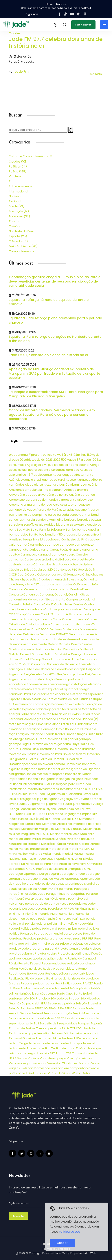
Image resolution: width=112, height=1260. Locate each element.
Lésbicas (73, 809)
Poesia (66, 919)
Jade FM (44, 794)
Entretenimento (20, 186)
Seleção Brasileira (88, 1003)
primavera (16, 944)
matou (77, 829)
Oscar (42, 889)
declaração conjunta (82, 629)
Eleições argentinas (70, 674)
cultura (45, 624)
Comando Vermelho (23, 589)
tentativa (91, 1028)
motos (73, 849)
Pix (23, 914)
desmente (39, 644)
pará (20, 899)
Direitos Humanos (21, 649)
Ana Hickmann (53, 490)
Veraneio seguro (20, 1063)
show (50, 1018)
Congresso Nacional (80, 599)
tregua (31, 1053)
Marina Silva (63, 829)
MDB (39, 834)
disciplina (56, 649)
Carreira (82, 554)
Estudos (84, 699)
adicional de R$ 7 (21, 475)
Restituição (17, 978)
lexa (88, 809)
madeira (88, 819)
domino (14, 659)
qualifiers (15, 958)
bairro (13, 515)
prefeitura (44, 938)
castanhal (16, 564)
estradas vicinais (66, 699)
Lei (82, 809)
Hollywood (45, 764)
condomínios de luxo (23, 599)
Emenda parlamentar (71, 679)
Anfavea (70, 490)
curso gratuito (70, 624)
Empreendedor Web (83, 1253)
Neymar (76, 859)
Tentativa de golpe (22, 1033)
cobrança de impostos (56, 584)
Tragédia (25, 1043)
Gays (75, 744)
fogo (12, 734)
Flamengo (48, 729)
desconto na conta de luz (48, 639)
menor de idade (20, 839)
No (23, 864)
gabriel (73, 739)
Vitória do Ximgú (59, 1073)
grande (20, 759)
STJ (63, 1018)
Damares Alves (20, 629)
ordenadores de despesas (45, 884)
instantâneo (17, 789)
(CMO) (58, 455)
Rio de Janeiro (35, 978)
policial (83, 928)
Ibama (42, 769)
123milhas (79, 455)
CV (93, 624)
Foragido (22, 734)
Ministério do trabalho (24, 844)
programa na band (43, 948)
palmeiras (66, 889)
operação (16, 874)
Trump (60, 1053)
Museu (78, 854)
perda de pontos (47, 904)
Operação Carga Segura (41, 874)
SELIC (68, 1008)
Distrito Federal (20, 654)
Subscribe (18, 1216)
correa (35, 614)
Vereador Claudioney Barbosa (69, 1063)
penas (29, 904)
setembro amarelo (32, 1018)
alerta (38, 484)
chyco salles (29, 579)
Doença (76, 654)
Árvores (93, 509)
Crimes (92, 619)
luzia (75, 819)
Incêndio (34, 779)
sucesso (82, 1018)
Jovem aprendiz (90, 799)
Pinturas (85, 908)
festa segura (26, 724)
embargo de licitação (39, 679)
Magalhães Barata (22, 824)
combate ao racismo (54, 589)
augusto (84, 504)
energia (53, 684)
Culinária (15, 226)
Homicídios (73, 764)
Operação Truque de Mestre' (44, 879)
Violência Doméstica (35, 1068)
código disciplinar (80, 564)
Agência (15, 480)
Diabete (64, 644)
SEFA (43, 1003)
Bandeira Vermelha (49, 520)
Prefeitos (29, 938)
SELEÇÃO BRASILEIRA (49, 1008)
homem (59, 764)
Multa (47, 854)
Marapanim (29, 829)
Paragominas (55, 894)
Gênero (25, 749)
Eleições (29, 674)
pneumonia (63, 914)
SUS (36, 1023)
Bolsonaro (57, 529)
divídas (65, 654)
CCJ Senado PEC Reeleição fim (76, 569)
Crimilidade (17, 624)
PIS (18, 914)
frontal (60, 734)
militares (48, 839)
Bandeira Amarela (22, 520)
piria (95, 908)
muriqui (67, 854)
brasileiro (15, 539)
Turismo (14, 221)
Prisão (64, 944)
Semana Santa (83, 1008)
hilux (79, 759)
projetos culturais (21, 953)
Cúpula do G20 (42, 569)
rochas (50, 983)
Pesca (64, 904)
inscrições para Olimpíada (72, 784)
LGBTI (28, 814)
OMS (87, 869)
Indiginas (77, 779)
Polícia (17, 171)
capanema (90, 549)
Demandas (47, 634)
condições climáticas (74, 594)
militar (36, 839)
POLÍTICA (78, 919)
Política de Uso (69, 1232)
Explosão (28, 709)
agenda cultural (53, 480)
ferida (85, 714)
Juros (69, 804)
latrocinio (38, 809)
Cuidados (32, 624)
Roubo (25, 988)
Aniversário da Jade (23, 495)
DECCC (43, 629)
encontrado (17, 684)
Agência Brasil (31, 480)
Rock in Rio (63, 983)
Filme (40, 724)
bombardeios (18, 534)
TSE (68, 1053)
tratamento (17, 1048)
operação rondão (72, 874)
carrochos (16, 559)
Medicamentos (61, 834)
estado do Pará (43, 699)
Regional (15, 201)
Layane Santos (56, 809)
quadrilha (77, 953)
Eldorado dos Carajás (70, 669)
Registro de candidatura (60, 968)
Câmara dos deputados (50, 564)
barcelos (83, 520)
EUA (11, 704)
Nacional (15, 196)
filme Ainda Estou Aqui (60, 724)
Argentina (16, 504)
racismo (61, 958)
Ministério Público (53, 844)
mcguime (28, 834)
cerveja (57, 574)
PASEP (29, 899)
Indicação (63, 779)
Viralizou (15, 176)
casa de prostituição (79, 559)
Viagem (96, 1063)
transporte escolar (84, 1043)
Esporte (18, 236)
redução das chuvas (81, 963)
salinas (14, 993)
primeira (31, 944)
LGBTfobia (16, 814)
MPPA (13, 854)
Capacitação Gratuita (65, 549)
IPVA (99, 789)
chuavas (97, 574)
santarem (16, 998)
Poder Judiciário (49, 919)
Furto (91, 734)
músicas (15, 834)
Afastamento (83, 475)
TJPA (77, 1038)
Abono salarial (79, 465)
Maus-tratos (92, 829)
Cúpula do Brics (20, 569)
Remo (82, 968)
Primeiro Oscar (48, 944)
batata (96, 520)
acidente (43, 470)
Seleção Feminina (21, 1008)
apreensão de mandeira (42, 500)
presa (68, 938)
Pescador (89, 904)
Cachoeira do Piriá (74, 539)
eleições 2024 (46, 674)
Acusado (86, 470)
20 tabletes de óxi (32, 460)
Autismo (81, 509)
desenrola (74, 639)
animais (82, 490)
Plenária (31, 914)
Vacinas (33, 1058)
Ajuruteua (83, 480)
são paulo (27, 1003)
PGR (71, 908)
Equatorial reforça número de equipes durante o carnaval (49, 301)
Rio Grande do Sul (58, 978)
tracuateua (90, 1038)
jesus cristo (17, 799)
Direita (76, 644)
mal (38, 824)
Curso (55, 624)
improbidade (18, 779)
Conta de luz (63, 604)
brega (27, 539)
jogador (30, 799)
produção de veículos (85, 944)
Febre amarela (31, 714)
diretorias (42, 649)
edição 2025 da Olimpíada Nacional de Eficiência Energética (52, 664)
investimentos (48, 789)
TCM (73, 1028)
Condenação (49, 594)
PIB (76, 908)
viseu (43, 1073)
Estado (26, 699)
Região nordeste (30, 968)
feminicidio (59, 714)
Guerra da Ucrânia (50, 759)
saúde (44, 988)
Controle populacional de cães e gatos (72, 609)
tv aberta (91, 1053)
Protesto (64, 953)
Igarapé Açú (79, 769)
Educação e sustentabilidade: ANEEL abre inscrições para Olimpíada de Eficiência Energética (56, 393)
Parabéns (16, 894)
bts (42, 539)
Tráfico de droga (63, 1048)
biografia (62, 524)
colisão (93, 584)
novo (83, 864)
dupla (75, 659)
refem (13, 968)
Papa (78, 889)
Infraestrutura (33, 784)
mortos (24, 849)
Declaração (57, 629)
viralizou (33, 1073)
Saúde (16, 206)
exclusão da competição (33, 704)
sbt (37, 1003)
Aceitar (62, 1243)
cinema (56, 579)
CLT (36, 584)
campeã (53, 544)
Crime (57, 619)
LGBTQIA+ (40, 814)
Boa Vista (23, 529)
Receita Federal (29, 963)
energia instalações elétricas (80, 684)
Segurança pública (61, 1003)
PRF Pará (94, 938)
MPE (87, 849)
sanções (41, 993)
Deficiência (31, 634)
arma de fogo (42, 504)
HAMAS (70, 759)
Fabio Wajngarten (48, 709)
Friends (49, 734)
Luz (69, 819)
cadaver (94, 539)
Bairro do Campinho (32, 515)
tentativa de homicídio (53, 1033)
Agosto (71, 480)
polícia (91, 919)
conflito (44, 599)
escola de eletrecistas (71, 694)
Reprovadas (36, 973)
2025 (56, 460)
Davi (34, 629)
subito (71, 1018)
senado (14, 1013)
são (26, 998)
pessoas (41, 908)
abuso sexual (18, 470)
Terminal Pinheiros (22, 1038)
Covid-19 (47, 614)
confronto (58, 599)
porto (67, 933)
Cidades (14, 33)
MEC (46, 834)
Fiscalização (31, 729)
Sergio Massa (82, 1013)
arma (28, 504)
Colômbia (80, 584)
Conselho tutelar (21, 604)
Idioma (65, 769)
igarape (20, 774)
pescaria (15, 908)
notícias (65, 864)
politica (14, 933)
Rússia (13, 963)
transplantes (60, 1043)
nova (75, 864)
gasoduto (64, 744)
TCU (80, 1028)
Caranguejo (29, 554)
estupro (96, 699)
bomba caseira (88, 529)
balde (52, 515)
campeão (67, 544)
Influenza (15, 784)
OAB (29, 869)
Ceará (22, 574)
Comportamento (21, 251)
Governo (61, 749)
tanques (84, 1023)
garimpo (84, 739)
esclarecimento (43, 694)
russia (35, 988)
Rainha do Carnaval (82, 958)
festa (12, 724)
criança (33, 619)
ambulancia (33, 490)
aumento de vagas (22, 509)
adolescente (43, 475)
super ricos (17, 1023)
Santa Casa (65, 993)
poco (33, 919)
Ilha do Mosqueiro (39, 774)
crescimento (18, 619)
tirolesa (67, 1038)
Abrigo (94, 465)
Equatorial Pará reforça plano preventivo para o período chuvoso (55, 320)
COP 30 (14, 614)
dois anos (89, 654)
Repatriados (17, 973)
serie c (97, 1013)
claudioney (16, 584)
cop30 (24, 614)
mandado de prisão (87, 824)
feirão (47, 714)
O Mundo (18, 241)
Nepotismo (62, 859)
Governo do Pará (49, 754)
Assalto (65, 504)
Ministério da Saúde (80, 839)
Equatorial (55, 689)
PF (65, 908)
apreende (88, 495)
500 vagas (68, 460)
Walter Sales (81, 1073)
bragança (70, 534)
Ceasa (31, 574)
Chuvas (14, 579)
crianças (46, 619)
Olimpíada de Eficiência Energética (58, 869)
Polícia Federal (35, 924)
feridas (95, 714)
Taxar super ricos (48, 1028)
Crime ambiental (74, 619)
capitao (14, 554)
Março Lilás (46, 829)
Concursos (31, 594)
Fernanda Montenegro (25, 719)
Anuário (74, 495)
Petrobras (55, 908)
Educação (19, 211)
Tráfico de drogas (88, 1048)
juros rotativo (82, 804)
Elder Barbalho (43, 669)
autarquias (66, 509)
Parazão (92, 894)
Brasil (97, 534)
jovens (13, 804)
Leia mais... (96, 74)
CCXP (13, 574)
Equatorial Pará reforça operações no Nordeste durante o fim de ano (55, 338)
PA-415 (53, 889)
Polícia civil (16, 924)
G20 (64, 739)
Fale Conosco (83, 24)
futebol (30, 739)
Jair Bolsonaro (71, 794)
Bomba (71, 529)
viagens (14, 1068)
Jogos (64, 799)
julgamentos (55, 804)
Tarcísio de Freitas (22, 1028)
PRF (84, 938)
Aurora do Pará (47, 509)
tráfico (45, 1048)
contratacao (34, 609)
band (95, 515)
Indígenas (48, 779)
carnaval (44, 554)
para (85, 889)
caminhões (38, 544)
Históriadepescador (23, 764)
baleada (63, 515)
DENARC (62, 634)
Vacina (22, 1058)
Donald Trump (30, 659)
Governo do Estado (22, 754)
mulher (23, 854)
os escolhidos (28, 889)
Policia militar (67, 928)
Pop (11, 181)
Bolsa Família (40, 529)
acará (32, 470)
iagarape (30, 769)
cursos (85, 624)
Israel (33, 794)
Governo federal (74, 754)
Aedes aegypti (63, 475)
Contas (78, 604)
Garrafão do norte (43, 744)
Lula (63, 819)
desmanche (91, 639)
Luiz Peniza (52, 819)
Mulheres (35, 854)
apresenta (68, 500)
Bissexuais (77, 524)
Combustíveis (80, 589)
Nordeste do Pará (21, 231)
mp (81, 849)
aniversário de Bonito (53, 495)
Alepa (29, 484)
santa (52, 993)
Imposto (58, 774)
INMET (48, 784)
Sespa (13, 1018)
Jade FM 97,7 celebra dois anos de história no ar (56, 42)
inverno (32, 789)
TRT (52, 1053)
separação (64, 1013)
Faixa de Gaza (79, 709)
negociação (45, 859)
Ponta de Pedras (32, 933)
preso (77, 938)
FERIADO (74, 714)
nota (55, 864)
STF (57, 1018)
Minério (60, 839)
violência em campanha (68, 1068)
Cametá (23, 544)
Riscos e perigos (32, 983)
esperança (95, 694)
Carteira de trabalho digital (44, 559)
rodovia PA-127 (82, 983)
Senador (49, 1013)
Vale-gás (73, 1058)
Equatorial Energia (76, 689)
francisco (36, 734)
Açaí (30, 465)
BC (11, 524)
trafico (14, 1043)
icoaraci (54, 769)
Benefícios (30, 524)
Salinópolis (26, 993)
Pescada (75, 904)
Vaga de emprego (53, 1058)
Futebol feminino (48, 739)
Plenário (43, 914)
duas (66, 659)
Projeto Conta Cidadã (73, 948)
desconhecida (19, 639)
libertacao (55, 814)
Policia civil (49, 928)
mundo (57, 854)
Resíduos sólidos (57, 973)
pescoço (28, 908)
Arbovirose (85, 500)
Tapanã (96, 1023)
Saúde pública (79, 988)
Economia (19, 216)
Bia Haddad (47, 524)
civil (65, 579)
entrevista (40, 689)
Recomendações (54, 963)
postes (77, 933)
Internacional (18, 191)
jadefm (56, 794)
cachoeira (53, 539)
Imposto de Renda (78, 774)
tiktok (57, 1038)
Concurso (16, 594)
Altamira (76, 484)
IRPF (25, 794)
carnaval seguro (63, 554)
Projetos (95, 948)
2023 (49, 460)
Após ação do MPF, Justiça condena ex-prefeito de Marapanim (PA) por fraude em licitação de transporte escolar (54, 373)
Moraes (94, 844)
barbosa (70, 520)
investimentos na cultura (77, 789)
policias (94, 928)
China (86, 574)
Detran (53, 644)
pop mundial (54, 933)
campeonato (84, 544)
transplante (41, 1043)
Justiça (98, 804)
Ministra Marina (78, 844)
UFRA (12, 1058)
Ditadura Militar (43, 654)
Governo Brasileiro (82, 749)
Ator (74, 504)
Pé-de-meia (58, 899)
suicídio (93, 1018)
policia (36, 928)
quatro (27, 958)
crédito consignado (77, 614)
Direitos (86, 644)
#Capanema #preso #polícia (30, 455)
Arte (56, 504)
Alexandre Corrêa (56, 484)
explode (75, 704)
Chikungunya (72, 574)
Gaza (83, 744)
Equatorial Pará (20, 694)
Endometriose (37, 684)
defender (15, 634)
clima (29, 584)
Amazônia (90, 484)
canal (45, 549)
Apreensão (17, 500)
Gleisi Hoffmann (43, 749)
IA (22, 769)
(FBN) (68, 455)
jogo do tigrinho (48, 799)
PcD (71, 899)
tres (40, 1053)
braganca (85, 534)
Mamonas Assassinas (57, 824)
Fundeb (71, 734)
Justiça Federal (20, 809)
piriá (12, 914)
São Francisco (40, 998)
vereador (40, 1063)
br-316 (58, 534)
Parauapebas (75, 894)
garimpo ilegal (19, 744)
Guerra (31, 759)
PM (52, 914)
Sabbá (95, 988)
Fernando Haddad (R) (82, 719)
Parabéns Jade (34, 894)
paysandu (42, 899)
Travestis (33, 1048)
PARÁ (12, 899)
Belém (18, 524)
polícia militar (57, 924)
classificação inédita (83, 579)
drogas (58, 659)
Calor (13, 544)
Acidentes (58, 470)
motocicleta (39, 849)
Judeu (23, 804)
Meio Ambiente (23, 246)
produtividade (19, 948)
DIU (56, 654)
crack (58, 614)
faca (65, 709)
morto (13, 849)
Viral (24, 1073)
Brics (35, 539)
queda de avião (44, 958)
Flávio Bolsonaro (68, 729)
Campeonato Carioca (24, 549)
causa (28, 564)
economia (89, 659)
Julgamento (36, 804)
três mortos (17, 1053)
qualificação (93, 953)
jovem (73, 799)
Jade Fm (21, 71)
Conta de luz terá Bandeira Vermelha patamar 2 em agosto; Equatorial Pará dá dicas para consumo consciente (52, 414)
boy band (46, 534)
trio (46, 1053)
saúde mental (59, 988)
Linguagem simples (77, 814)
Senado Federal (31, 1013)
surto (29, 1023)
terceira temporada (84, 1033)
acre (69, 470)
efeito (28, 669)
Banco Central (79, 515)
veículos (87, 1058)
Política (18, 166)
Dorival (47, 659)
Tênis (65, 1028)
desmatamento (20, 644)
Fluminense (88, 729)
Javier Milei (90, 794)
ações (63, 465)
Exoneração (59, 704)
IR (10, 794)
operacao (72, 879)
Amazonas (16, 490)
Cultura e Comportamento (31, 156)
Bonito (33, 534)
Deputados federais (83, 634)
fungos (82, 734)
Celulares (44, 574)
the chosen (44, 1038)
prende (57, 938)
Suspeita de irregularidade (58, 1023)
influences (91, 779)
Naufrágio (29, 859)
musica (88, 854)
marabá (15, 829)
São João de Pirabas (65, 998)
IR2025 (17, 794)
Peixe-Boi (81, 899)
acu (76, 470)
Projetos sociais (46, 953)
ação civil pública (46, 465)
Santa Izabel (83, 993)
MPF (94, 849)
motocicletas (58, 849)
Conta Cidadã (44, 604)
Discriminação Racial (78, 649)
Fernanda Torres (54, 719)
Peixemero (16, 904)
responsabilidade (81, 973)
